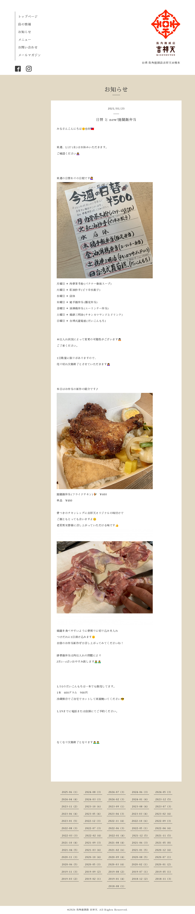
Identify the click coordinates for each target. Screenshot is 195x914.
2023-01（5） (70, 821)
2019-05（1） (163, 872)
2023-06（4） (70, 814)
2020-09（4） (117, 857)
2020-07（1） (163, 857)
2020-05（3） (93, 864)
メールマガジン (29, 55)
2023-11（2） (70, 806)
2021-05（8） (163, 843)
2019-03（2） (70, 879)
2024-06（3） (140, 792)
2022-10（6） (140, 821)
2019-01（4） (117, 879)
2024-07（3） (117, 792)
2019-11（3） (70, 872)
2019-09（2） (93, 872)
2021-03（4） (93, 850)
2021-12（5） (140, 835)
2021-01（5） (140, 850)
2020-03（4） (116, 864)
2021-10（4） (70, 843)
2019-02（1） (93, 879)
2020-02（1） (140, 864)
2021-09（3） (93, 843)
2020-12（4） (163, 850)
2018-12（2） (140, 879)
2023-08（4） (140, 806)
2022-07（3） (93, 828)
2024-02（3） (117, 799)
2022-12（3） (93, 821)
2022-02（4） (93, 835)
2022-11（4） (116, 821)
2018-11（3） (164, 879)
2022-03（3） (70, 835)
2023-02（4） (163, 814)
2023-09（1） (117, 806)
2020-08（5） (140, 857)
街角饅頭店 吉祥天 (86, 910)
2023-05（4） (93, 814)
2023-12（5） (163, 799)
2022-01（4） (117, 835)
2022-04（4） (163, 828)
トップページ (28, 16)
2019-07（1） (140, 872)
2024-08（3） (93, 792)
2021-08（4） (117, 843)
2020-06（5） (70, 864)
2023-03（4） (140, 814)
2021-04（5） (70, 850)
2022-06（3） (117, 828)
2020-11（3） (70, 857)
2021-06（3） (140, 843)
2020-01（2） (163, 864)
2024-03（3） (93, 799)
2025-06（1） (70, 792)
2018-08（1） (117, 886)
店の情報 (24, 24)
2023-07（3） (164, 806)
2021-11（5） (163, 835)
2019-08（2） (117, 872)
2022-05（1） (140, 828)
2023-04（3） (116, 814)
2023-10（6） (93, 806)
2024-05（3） (163, 792)
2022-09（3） (163, 821)
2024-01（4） (140, 799)
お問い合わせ (28, 47)
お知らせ (24, 32)
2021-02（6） (117, 850)
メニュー (24, 39)
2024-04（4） (70, 799)
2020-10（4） (93, 857)
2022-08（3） (70, 828)
